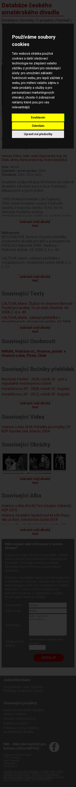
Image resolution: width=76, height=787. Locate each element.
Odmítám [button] (38, 125)
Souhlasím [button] (38, 117)
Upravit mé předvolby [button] (38, 134)
